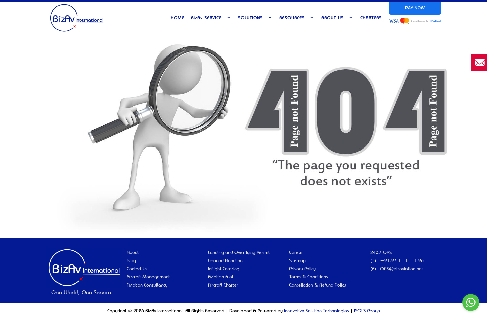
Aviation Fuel (220, 276)
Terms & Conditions (308, 276)
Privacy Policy (302, 268)
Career (296, 252)
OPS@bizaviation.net (401, 268)
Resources (297, 17)
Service (211, 17)
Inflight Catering (223, 268)
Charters (371, 17)
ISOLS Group (367, 310)
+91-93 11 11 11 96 (402, 260)
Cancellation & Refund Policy (317, 285)
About (133, 252)
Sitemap (297, 260)
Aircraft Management (148, 276)
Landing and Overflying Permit (239, 252)
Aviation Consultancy (147, 285)
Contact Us (137, 268)
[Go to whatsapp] (470, 302)
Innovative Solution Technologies (316, 310)
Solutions (255, 17)
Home (177, 17)
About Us (337, 17)
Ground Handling (225, 260)
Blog (131, 260)
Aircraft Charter (223, 285)
